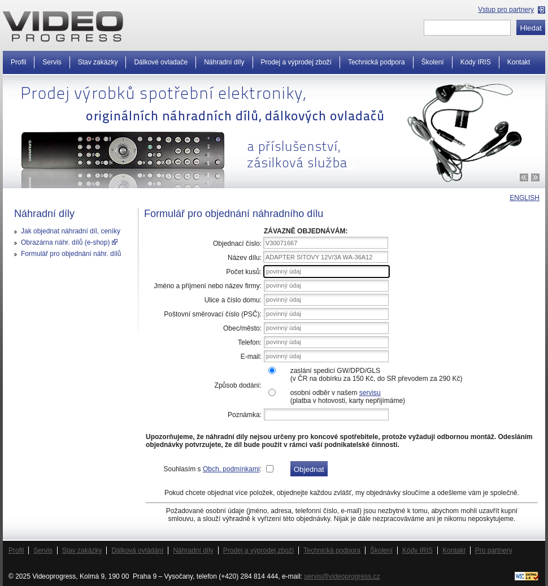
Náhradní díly (224, 62)
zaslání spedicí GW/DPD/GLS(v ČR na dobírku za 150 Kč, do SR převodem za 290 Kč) (376, 375)
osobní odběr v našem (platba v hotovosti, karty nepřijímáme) (347, 397)
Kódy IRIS (475, 62)
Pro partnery (493, 550)
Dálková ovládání (137, 550)
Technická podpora (376, 62)
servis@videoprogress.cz (342, 576)
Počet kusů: (244, 272)
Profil (18, 62)
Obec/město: (242, 328)
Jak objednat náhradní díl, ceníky (70, 231)
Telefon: (250, 342)
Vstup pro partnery (506, 10)
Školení (432, 62)
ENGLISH (525, 198)
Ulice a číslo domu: (233, 300)
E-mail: (251, 357)
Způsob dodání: (238, 385)
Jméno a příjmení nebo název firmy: (208, 286)
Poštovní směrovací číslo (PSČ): (213, 314)
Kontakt (518, 62)
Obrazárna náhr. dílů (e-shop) (69, 242)
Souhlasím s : (213, 469)
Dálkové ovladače (161, 62)
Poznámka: (245, 415)
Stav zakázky (98, 62)
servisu (370, 393)
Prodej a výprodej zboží (296, 62)
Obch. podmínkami (231, 469)
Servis (51, 62)
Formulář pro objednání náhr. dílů (71, 254)
